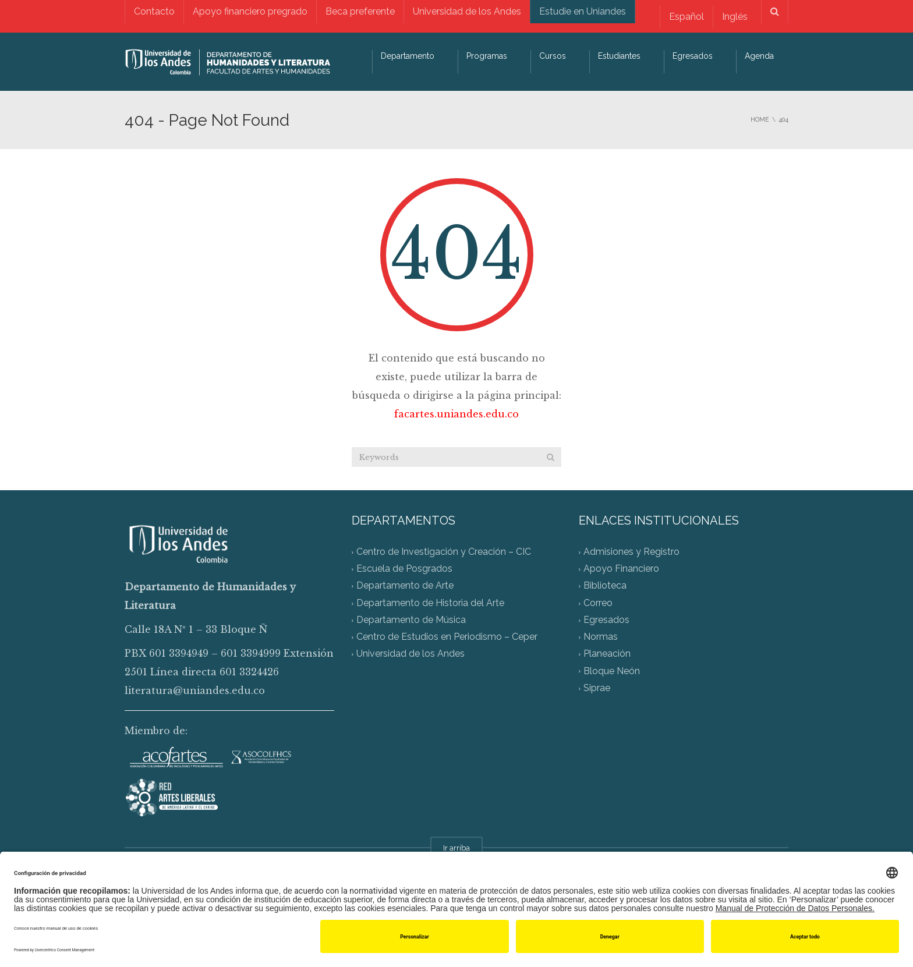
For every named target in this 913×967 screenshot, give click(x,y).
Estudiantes (619, 56)
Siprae (596, 687)
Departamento (407, 56)
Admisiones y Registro (631, 551)
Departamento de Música (411, 619)
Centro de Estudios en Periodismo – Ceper (446, 637)
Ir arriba (456, 848)
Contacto (154, 11)
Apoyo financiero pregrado (250, 11)
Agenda (759, 56)
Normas (600, 637)
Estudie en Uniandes (582, 11)
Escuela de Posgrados (404, 569)
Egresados (693, 56)
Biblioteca (605, 585)
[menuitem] (686, 16)
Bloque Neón (611, 670)
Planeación (607, 654)
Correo (598, 602)
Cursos (552, 56)
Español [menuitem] (686, 16)
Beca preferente (360, 11)
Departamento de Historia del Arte (430, 602)
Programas (486, 56)
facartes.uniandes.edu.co (456, 414)
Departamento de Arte (405, 585)
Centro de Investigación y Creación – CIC (443, 551)
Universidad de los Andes (467, 11)
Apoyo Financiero (621, 569)
